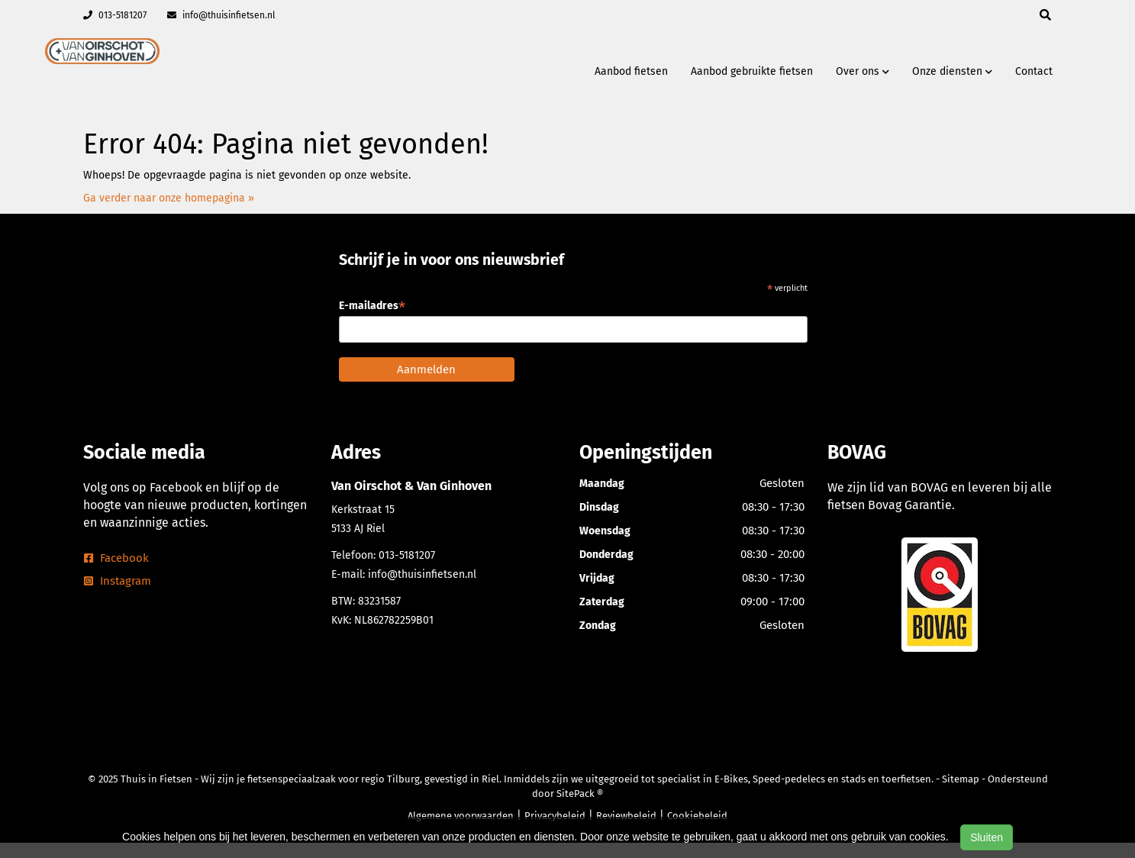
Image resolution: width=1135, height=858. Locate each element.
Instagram (117, 581)
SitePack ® (579, 793)
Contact (1034, 71)
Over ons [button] (862, 71)
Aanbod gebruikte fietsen (752, 71)
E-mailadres (372, 306)
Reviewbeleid (626, 815)
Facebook (116, 558)
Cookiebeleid (697, 815)
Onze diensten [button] (952, 71)
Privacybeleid (554, 815)
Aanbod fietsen (631, 71)
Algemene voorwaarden (461, 815)
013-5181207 (115, 15)
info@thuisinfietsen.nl (221, 15)
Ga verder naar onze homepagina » (168, 198)
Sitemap (960, 779)
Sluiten (986, 837)
